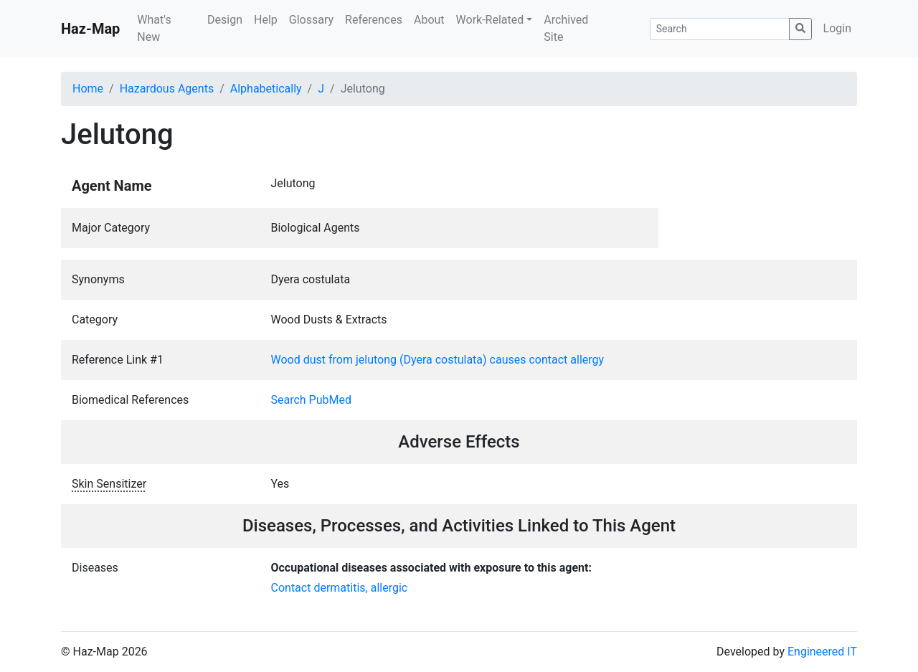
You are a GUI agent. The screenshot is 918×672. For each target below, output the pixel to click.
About (429, 20)
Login (837, 28)
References (373, 20)
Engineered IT (822, 651)
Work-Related (490, 20)
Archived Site (566, 28)
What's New (154, 28)
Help (266, 20)
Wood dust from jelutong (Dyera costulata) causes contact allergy (438, 359)
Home (87, 88)
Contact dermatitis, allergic (339, 588)
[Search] (720, 29)
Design (224, 20)
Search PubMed (311, 400)
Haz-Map (90, 28)
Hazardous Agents (167, 88)
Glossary (311, 20)
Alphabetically (266, 88)
